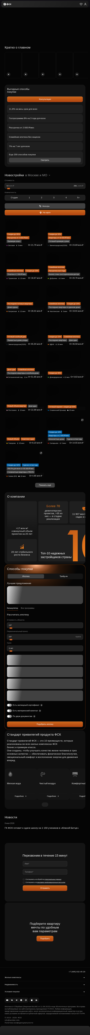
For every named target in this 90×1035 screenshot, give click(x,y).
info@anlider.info (12, 1020)
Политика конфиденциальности (19, 1023)
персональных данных (53, 879)
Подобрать (45, 939)
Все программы (27, 608)
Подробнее (21, 796)
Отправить (45, 888)
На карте (45, 212)
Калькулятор (12, 608)
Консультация (45, 99)
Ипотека (26, 576)
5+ (78, 198)
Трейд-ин (64, 576)
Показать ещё (45, 485)
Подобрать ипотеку (45, 724)
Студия (14, 198)
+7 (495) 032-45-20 (77, 972)
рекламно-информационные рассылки (51, 882)
